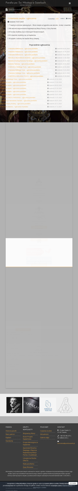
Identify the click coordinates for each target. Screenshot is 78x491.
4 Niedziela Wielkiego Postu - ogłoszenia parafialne (24, 70)
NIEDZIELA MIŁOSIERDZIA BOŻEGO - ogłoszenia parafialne (26, 58)
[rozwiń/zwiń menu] (70, 3)
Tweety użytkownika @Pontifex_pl (23, 389)
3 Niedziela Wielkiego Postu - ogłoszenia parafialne (24, 73)
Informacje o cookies (39, 487)
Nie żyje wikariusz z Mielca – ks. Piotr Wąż (20, 391)
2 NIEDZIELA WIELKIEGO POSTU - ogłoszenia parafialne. (25, 76)
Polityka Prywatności (68, 485)
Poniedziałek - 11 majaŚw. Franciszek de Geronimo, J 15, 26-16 (19, 333)
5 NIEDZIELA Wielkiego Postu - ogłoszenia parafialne (24, 67)
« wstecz (62, 18)
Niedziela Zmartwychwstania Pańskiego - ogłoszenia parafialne (27, 61)
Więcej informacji (39, 227)
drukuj (68, 18)
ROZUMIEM (73, 483)
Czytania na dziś (23, 330)
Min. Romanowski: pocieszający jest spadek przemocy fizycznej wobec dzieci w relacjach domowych (20, 395)
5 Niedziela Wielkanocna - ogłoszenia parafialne (23, 49)
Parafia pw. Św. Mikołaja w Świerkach (26, 4)
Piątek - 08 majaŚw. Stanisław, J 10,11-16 (14, 365)
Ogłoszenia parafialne (16, 9)
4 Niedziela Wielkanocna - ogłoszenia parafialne (23, 52)
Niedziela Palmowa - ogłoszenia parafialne (21, 64)
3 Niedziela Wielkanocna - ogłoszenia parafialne (23, 55)
